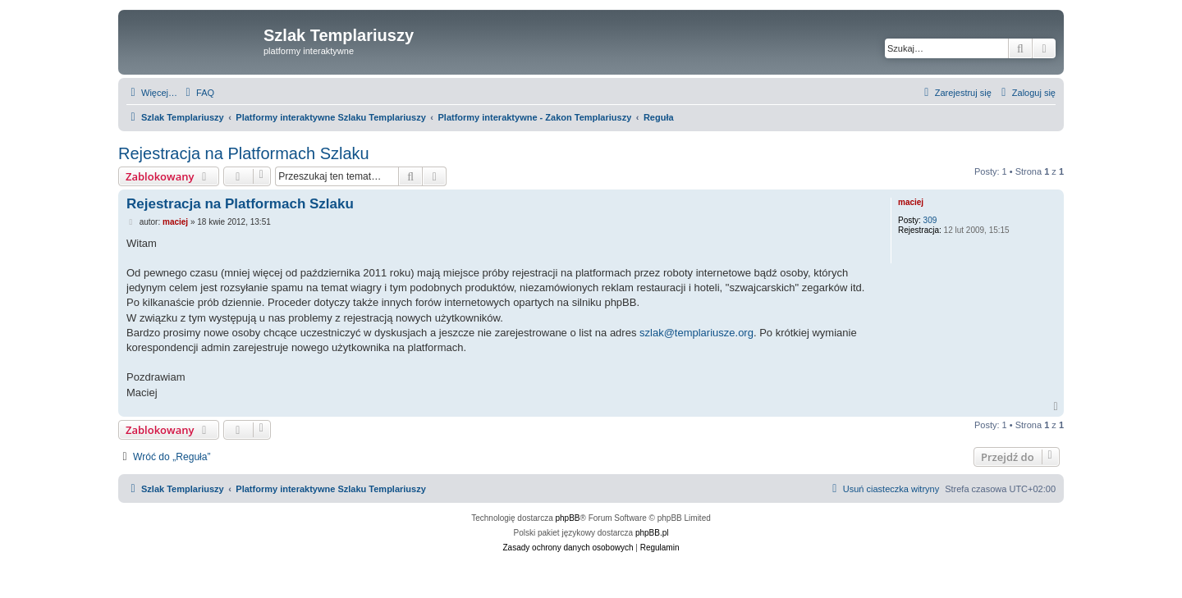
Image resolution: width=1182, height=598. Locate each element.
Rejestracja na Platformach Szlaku (243, 153)
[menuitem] (197, 93)
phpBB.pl (652, 532)
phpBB (568, 518)
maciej (910, 202)
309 (930, 220)
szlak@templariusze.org (696, 332)
